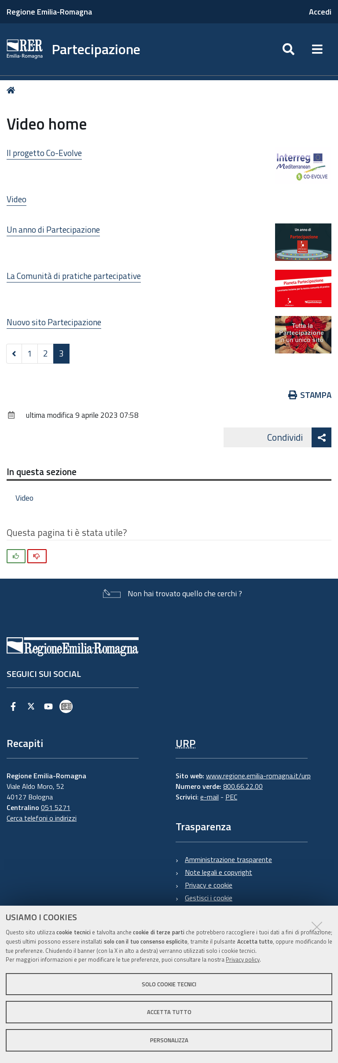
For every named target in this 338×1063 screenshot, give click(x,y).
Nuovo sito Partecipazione (54, 322)
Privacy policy (243, 959)
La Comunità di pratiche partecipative (74, 275)
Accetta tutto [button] (169, 1011)
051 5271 (55, 807)
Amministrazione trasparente (228, 859)
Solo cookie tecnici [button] (169, 984)
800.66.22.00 (243, 786)
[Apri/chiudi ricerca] (288, 49)
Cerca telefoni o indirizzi (42, 818)
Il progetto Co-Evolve (44, 152)
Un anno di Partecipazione (53, 229)
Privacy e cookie (208, 885)
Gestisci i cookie (208, 897)
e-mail (209, 797)
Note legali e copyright (218, 872)
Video (16, 199)
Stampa (310, 394)
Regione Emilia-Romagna (49, 12)
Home (12, 90)
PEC (231, 797)
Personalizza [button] (169, 1040)
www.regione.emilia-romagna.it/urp (258, 775)
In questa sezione (42, 472)
